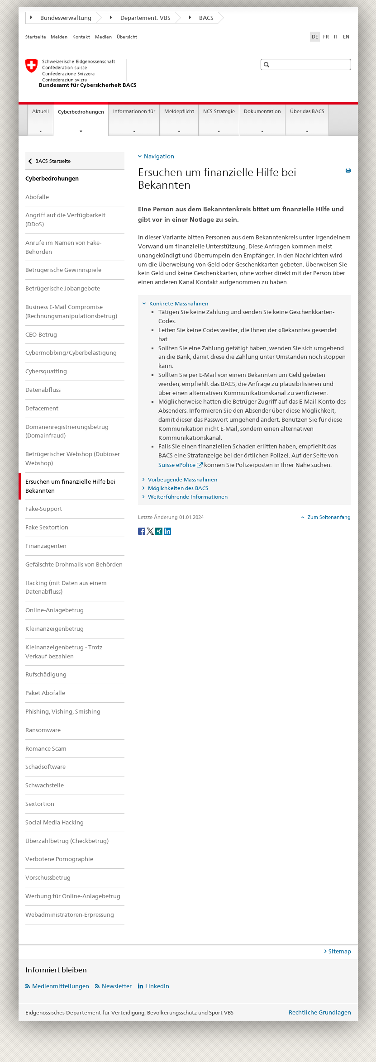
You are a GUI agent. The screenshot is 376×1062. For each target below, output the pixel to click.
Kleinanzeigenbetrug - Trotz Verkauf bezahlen (64, 651)
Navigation (159, 156)
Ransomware (43, 729)
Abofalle (37, 196)
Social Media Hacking (54, 822)
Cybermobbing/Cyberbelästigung (71, 352)
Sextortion (39, 803)
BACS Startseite (53, 158)
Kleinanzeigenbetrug (54, 628)
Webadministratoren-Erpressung (69, 914)
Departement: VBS (140, 17)
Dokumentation (262, 111)
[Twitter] (151, 530)
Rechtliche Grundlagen (320, 1012)
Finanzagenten (46, 545)
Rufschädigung (46, 674)
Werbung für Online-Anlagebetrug (72, 896)
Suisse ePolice (176, 464)
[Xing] (159, 530)
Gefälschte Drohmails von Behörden (74, 564)
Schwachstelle (44, 785)
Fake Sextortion (46, 527)
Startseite (35, 36)
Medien (103, 36)
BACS (201, 17)
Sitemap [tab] (339, 951)
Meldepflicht (179, 111)
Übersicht (127, 36)
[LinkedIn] (167, 530)
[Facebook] (142, 530)
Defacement (41, 408)
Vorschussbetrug (48, 877)
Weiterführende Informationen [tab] (187, 496)
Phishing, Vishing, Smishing (62, 711)
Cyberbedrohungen (83, 114)
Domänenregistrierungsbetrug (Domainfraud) (67, 431)
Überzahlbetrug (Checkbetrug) (67, 840)
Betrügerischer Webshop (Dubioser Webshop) (72, 458)
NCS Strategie (219, 111)
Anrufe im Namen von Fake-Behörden (63, 247)
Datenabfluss (43, 389)
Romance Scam (46, 748)
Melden (59, 36)
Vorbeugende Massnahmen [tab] (182, 479)
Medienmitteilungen (60, 986)
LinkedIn (157, 986)
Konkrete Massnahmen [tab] (178, 303)
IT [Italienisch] (336, 36)
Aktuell (40, 111)
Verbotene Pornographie (59, 858)
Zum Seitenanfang (328, 517)
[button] (267, 64)
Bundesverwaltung (61, 17)
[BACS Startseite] (131, 74)
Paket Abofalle (45, 692)
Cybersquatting (46, 371)
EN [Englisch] (346, 36)
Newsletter (117, 986)
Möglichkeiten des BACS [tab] (177, 488)
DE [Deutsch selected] (315, 36)
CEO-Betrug (41, 334)
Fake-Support (43, 508)
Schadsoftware (45, 766)
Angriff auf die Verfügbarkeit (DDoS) (65, 219)
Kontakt (81, 36)
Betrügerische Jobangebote (62, 288)
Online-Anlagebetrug (54, 610)
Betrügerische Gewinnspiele (63, 269)
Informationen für (134, 111)
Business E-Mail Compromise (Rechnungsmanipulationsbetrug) (71, 311)
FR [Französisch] (326, 36)
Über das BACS (307, 111)
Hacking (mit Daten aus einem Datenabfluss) (66, 587)
